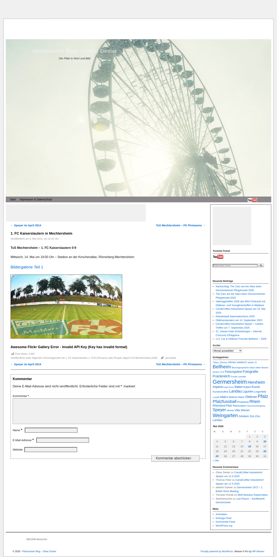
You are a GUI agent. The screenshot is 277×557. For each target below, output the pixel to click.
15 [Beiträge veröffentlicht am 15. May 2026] (249, 446)
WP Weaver (258, 551)
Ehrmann (102, 357)
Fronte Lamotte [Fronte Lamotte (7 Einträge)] (238, 376)
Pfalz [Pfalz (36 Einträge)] (263, 396)
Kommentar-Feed (225, 521)
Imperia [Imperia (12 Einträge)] (218, 386)
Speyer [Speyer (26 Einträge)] (219, 409)
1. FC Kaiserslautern (76, 357)
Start (13, 199)
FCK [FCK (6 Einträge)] (222, 372)
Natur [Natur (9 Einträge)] (241, 397)
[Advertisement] (138, 9)
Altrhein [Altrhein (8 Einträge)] (232, 362)
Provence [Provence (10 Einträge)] (243, 401)
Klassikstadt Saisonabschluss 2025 (235, 316)
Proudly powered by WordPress (217, 551)
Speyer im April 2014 (26, 225)
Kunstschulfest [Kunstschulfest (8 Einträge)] (221, 391)
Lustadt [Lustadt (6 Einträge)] (216, 397)
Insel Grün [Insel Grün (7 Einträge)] (228, 387)
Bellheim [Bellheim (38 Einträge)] (222, 366)
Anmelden (221, 514)
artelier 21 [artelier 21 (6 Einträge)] (252, 362)
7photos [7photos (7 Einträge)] (223, 362)
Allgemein (37, 357)
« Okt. (216, 460)
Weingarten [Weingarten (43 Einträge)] (225, 415)
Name (18, 434)
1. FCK (92, 357)
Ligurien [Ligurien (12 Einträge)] (248, 391)
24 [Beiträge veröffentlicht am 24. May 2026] (264, 451)
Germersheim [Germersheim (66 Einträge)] (230, 382)
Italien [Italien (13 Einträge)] (238, 386)
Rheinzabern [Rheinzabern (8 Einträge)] (239, 405)
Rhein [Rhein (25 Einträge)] (254, 401)
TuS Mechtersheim (140, 357)
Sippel (126, 357)
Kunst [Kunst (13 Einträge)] (256, 386)
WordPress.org (224, 525)
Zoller (155, 357)
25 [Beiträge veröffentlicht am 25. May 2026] (217, 456)
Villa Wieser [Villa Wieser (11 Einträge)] (242, 410)
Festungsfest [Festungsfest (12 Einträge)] (233, 371)
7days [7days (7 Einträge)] (216, 362)
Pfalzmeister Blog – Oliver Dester (74, 51)
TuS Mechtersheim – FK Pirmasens (180, 225)
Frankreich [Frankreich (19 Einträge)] (221, 376)
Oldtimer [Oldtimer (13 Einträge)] (251, 396)
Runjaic (118, 357)
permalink (170, 357)
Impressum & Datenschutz (36, 199)
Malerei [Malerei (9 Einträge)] (233, 397)
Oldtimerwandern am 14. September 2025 (239, 320)
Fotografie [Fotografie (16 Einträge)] (250, 372)
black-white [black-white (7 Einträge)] (255, 367)
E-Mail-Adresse (23, 444)
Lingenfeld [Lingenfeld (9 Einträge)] (260, 391)
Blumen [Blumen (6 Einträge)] (264, 367)
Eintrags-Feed (223, 518)
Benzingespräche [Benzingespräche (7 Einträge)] (240, 367)
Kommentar (21, 396)
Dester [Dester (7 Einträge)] (216, 372)
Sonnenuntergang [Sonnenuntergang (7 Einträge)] (256, 405)
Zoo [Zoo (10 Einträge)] (252, 416)
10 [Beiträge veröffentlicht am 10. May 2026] (264, 441)
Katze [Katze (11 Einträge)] (247, 386)
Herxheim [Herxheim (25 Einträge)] (256, 382)
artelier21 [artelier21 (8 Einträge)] (242, 362)
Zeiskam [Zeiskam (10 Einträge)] (244, 416)
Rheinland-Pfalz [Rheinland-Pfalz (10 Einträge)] (222, 405)
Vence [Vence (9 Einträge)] (230, 410)
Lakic (110, 357)
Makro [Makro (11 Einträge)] (224, 396)
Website (18, 454)
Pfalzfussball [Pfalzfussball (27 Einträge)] (225, 401)
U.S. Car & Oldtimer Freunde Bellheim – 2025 (241, 338)
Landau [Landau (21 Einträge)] (235, 391)
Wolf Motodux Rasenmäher (253, 494)
